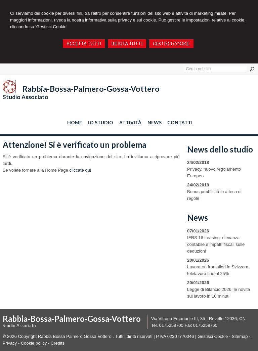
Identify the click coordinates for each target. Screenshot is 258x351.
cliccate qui (80, 170)
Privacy (10, 343)
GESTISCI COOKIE (171, 43)
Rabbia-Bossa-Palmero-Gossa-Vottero (91, 88)
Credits (57, 343)
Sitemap (240, 336)
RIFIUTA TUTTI (127, 43)
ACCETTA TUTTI (84, 43)
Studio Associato (25, 96)
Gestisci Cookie (213, 336)
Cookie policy (34, 343)
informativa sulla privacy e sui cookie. (121, 20)
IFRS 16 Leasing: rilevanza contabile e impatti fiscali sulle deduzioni (216, 244)
